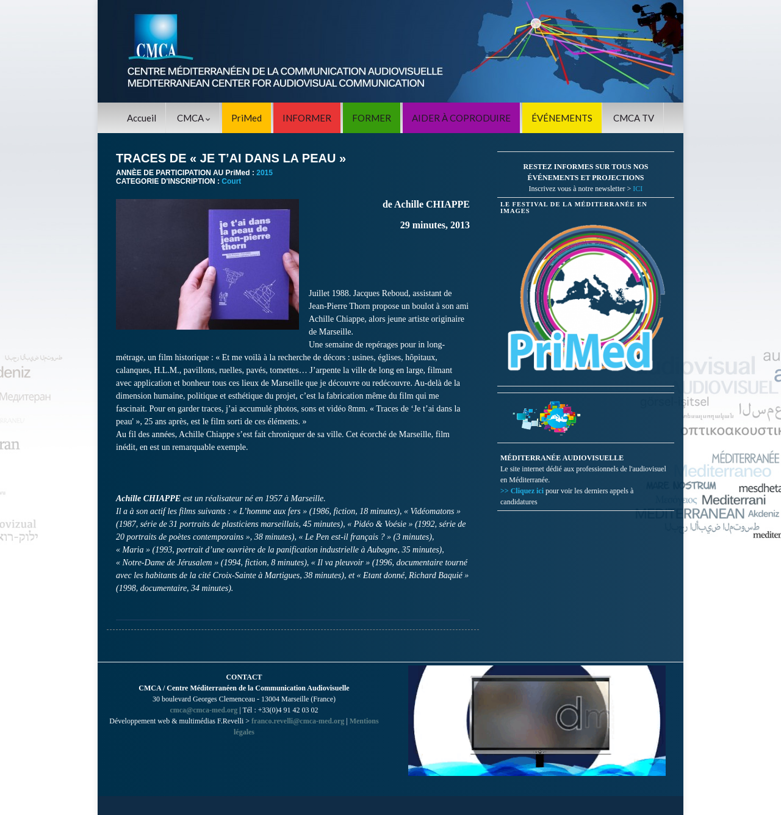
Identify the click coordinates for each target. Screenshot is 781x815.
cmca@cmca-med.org (203, 710)
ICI (637, 188)
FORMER (371, 117)
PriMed (246, 117)
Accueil (141, 117)
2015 (264, 172)
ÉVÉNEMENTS (561, 117)
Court (231, 181)
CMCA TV (633, 117)
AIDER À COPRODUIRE (461, 117)
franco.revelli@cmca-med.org (297, 721)
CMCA (194, 117)
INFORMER (307, 117)
